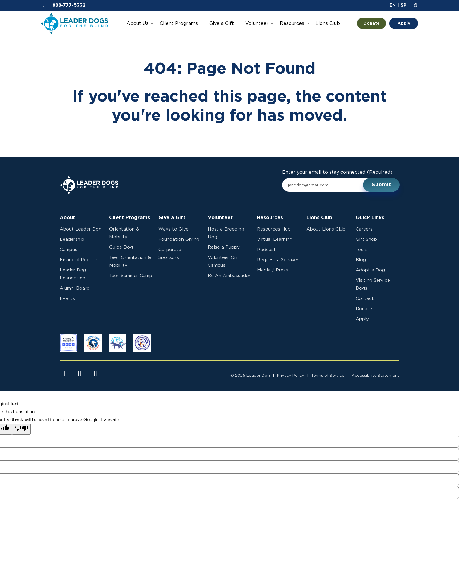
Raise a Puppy (224, 247)
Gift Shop (366, 239)
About (67, 217)
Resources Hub (274, 229)
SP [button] (403, 5)
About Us (137, 23)
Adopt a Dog (370, 270)
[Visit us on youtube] (95, 373)
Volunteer (256, 23)
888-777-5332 (68, 5)
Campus (68, 249)
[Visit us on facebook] (64, 373)
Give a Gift (221, 23)
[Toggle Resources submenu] (307, 23)
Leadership (72, 239)
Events (67, 298)
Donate (375, 23)
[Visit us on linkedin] (111, 373)
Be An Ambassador (229, 276)
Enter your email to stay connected (337, 172)
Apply (404, 23)
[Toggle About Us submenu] (151, 23)
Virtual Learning (274, 239)
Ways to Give (173, 229)
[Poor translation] (21, 429)
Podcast (266, 249)
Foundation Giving (178, 239)
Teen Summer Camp (130, 276)
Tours (362, 249)
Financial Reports (79, 260)
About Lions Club (325, 229)
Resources (292, 23)
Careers (364, 229)
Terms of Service (328, 376)
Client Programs (179, 23)
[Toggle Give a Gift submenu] (237, 23)
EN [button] (392, 5)
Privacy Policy (290, 376)
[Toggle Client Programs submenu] (201, 23)
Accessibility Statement (375, 376)
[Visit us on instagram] (80, 373)
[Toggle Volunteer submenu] (271, 23)
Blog (361, 260)
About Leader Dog (81, 229)
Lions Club (328, 23)
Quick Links (370, 217)
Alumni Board (75, 288)
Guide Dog (121, 247)
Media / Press (272, 270)
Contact (365, 298)
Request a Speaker (278, 260)
